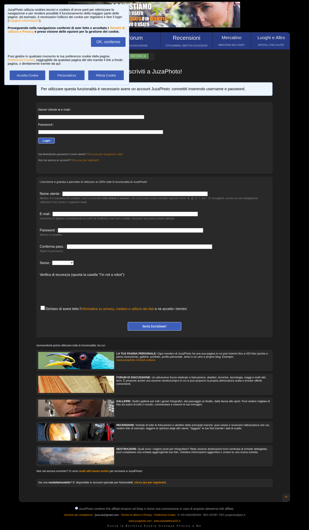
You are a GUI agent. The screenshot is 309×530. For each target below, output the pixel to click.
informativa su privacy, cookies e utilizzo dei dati (117, 309)
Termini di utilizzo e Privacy (136, 514)
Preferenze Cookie (21, 60)
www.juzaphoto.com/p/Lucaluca (135, 360)
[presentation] (72, 289)
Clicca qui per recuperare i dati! (105, 154)
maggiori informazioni (24, 20)
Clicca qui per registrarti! (85, 160)
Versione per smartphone (78, 514)
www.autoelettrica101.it (167, 520)
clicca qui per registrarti (150, 482)
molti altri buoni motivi (94, 471)
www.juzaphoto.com (140, 520)
